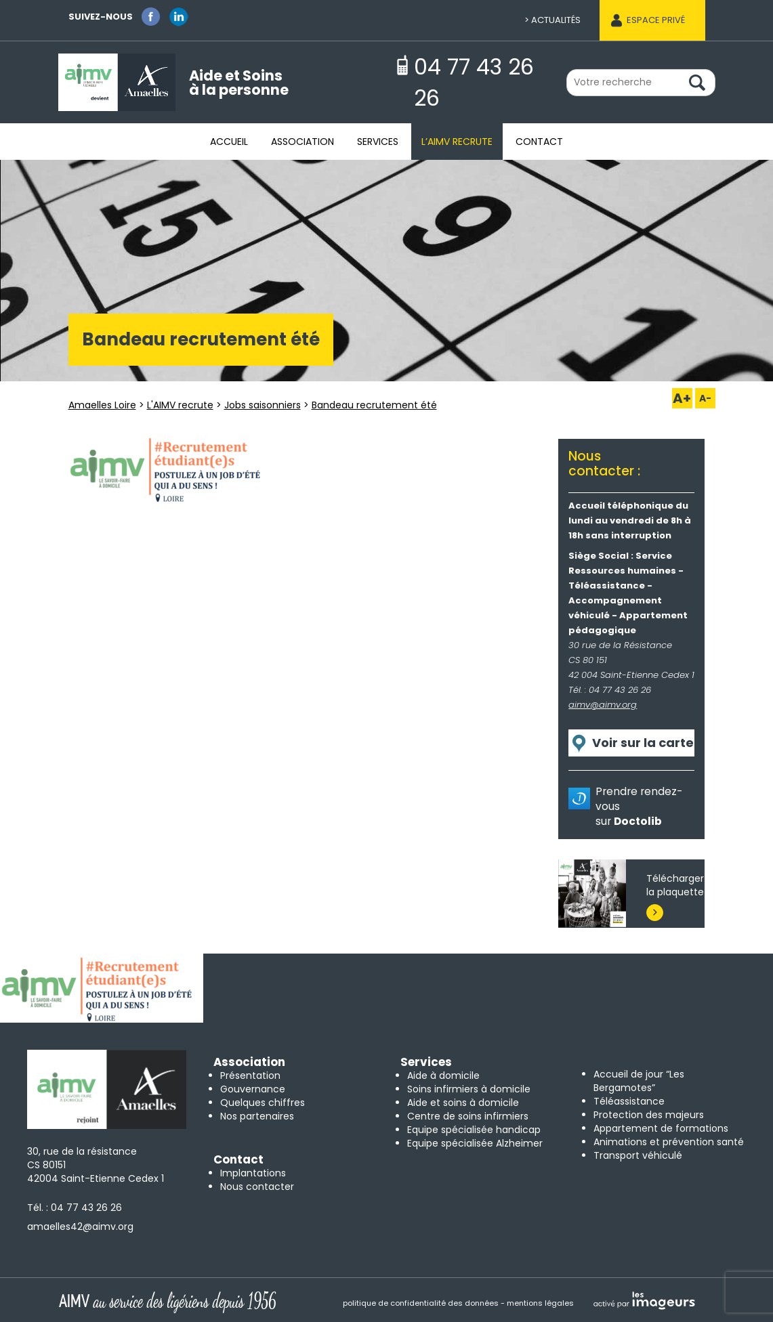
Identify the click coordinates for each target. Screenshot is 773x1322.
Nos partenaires (257, 1116)
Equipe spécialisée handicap (474, 1129)
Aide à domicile (443, 1075)
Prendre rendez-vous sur (639, 806)
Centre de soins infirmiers (467, 1116)
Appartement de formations (660, 1128)
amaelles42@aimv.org (80, 1226)
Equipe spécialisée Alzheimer (475, 1143)
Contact (539, 141)
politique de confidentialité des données (421, 1303)
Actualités (556, 20)
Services (377, 141)
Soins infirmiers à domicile (468, 1089)
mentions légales (540, 1303)
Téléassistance (629, 1101)
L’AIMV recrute (457, 141)
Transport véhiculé (637, 1155)
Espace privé (656, 20)
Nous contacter (257, 1186)
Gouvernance (252, 1089)
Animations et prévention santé (668, 1142)
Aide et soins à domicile (463, 1102)
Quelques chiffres (262, 1102)
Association (302, 141)
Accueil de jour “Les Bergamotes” (638, 1080)
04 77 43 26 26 (86, 1207)
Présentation (250, 1075)
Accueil (229, 141)
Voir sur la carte (643, 742)
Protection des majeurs (648, 1115)
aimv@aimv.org (602, 704)
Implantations (253, 1173)
